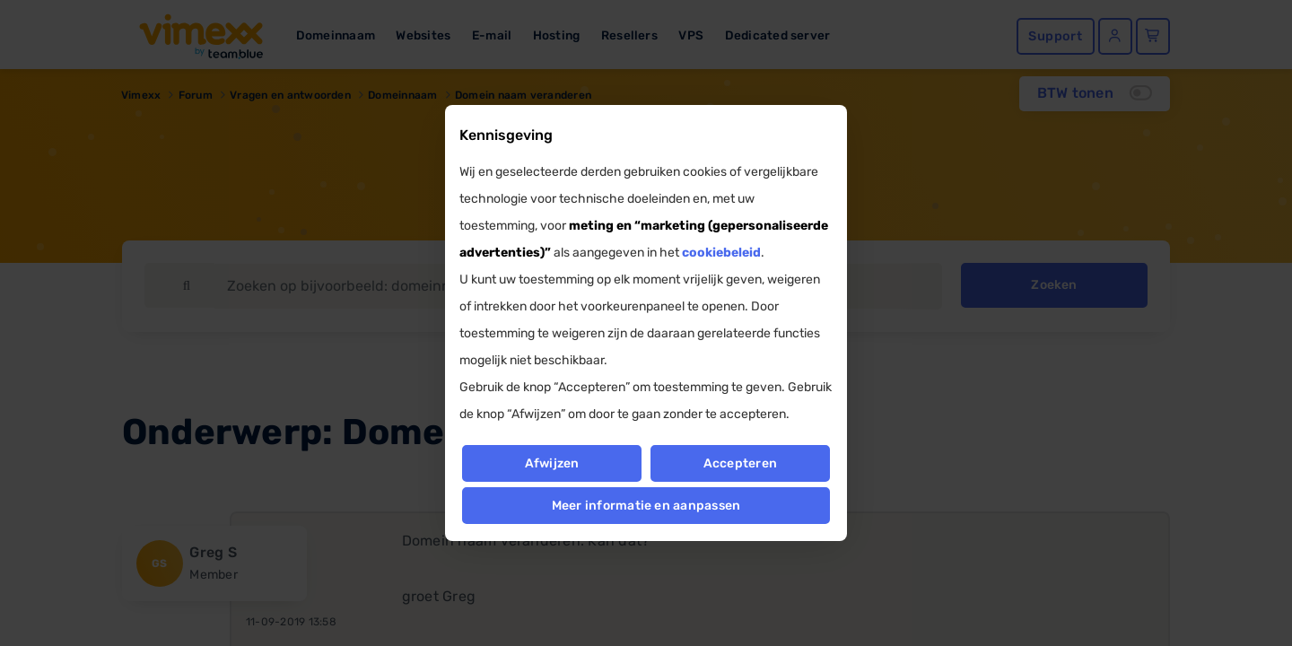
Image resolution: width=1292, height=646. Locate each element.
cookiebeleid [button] (721, 252)
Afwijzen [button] (551, 463)
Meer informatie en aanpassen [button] (646, 505)
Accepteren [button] (740, 463)
